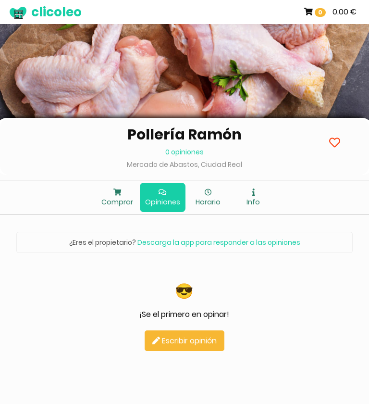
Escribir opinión (184, 340)
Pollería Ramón (184, 135)
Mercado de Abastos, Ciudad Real (184, 164)
